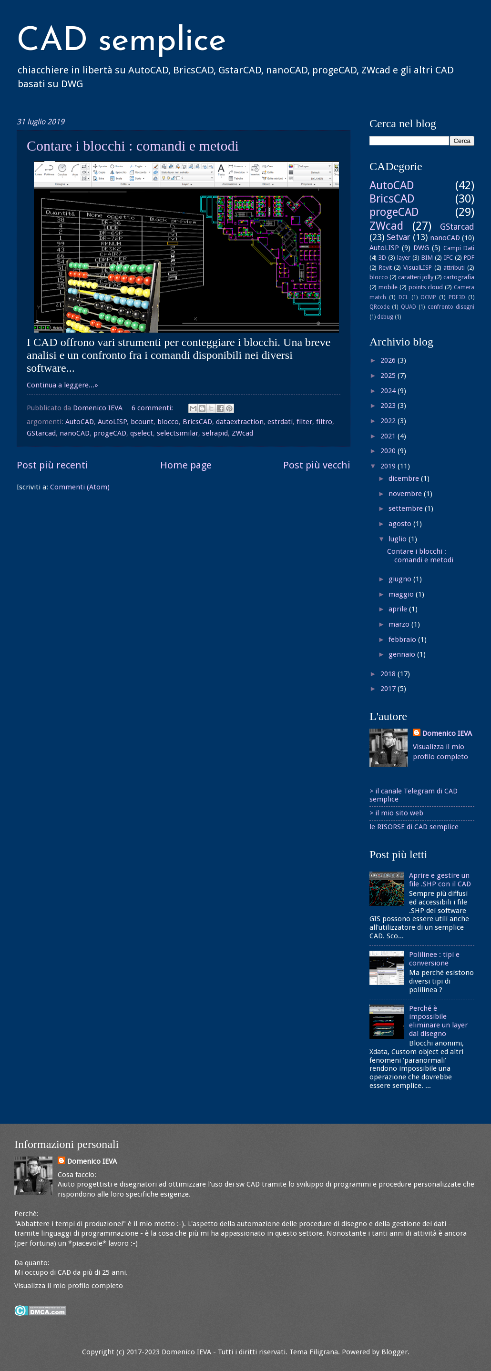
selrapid (215, 433)
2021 (389, 436)
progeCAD (109, 433)
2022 (389, 420)
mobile (388, 287)
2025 (389, 375)
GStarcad (41, 433)
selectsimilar (177, 433)
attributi (454, 267)
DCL (404, 297)
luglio (399, 539)
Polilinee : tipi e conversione (434, 958)
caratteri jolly (415, 277)
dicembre (405, 478)
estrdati (280, 421)
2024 (389, 390)
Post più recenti (52, 465)
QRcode (379, 307)
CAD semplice (121, 42)
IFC (448, 257)
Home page (186, 465)
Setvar (398, 237)
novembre (406, 493)
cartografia (458, 277)
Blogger (394, 1352)
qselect (141, 433)
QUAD (408, 307)
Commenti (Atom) (80, 487)
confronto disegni (451, 307)
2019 (389, 466)
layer (403, 257)
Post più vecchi (316, 465)
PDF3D (457, 297)
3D (382, 257)
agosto (401, 523)
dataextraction (240, 421)
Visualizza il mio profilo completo (68, 1285)
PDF (469, 257)
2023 (389, 405)
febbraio (403, 639)
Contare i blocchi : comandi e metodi (133, 145)
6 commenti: (153, 408)
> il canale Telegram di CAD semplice (413, 795)
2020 (389, 451)
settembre (407, 508)
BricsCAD (197, 421)
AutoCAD (79, 421)
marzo (400, 624)
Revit (385, 267)
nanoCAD (75, 433)
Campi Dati (458, 248)
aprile (399, 609)
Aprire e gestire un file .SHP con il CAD (440, 879)
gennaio (403, 654)
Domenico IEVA (447, 733)
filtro (324, 421)
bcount (142, 421)
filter (304, 421)
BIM (427, 257)
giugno (401, 579)
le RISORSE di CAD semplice (414, 827)
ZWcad (242, 433)
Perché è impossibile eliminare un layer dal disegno (438, 1021)
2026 (389, 360)
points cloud (426, 287)
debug (385, 317)
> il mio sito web (396, 813)
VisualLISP (417, 267)
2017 (389, 688)
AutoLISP (112, 421)
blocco (168, 421)
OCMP (428, 297)
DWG (421, 248)
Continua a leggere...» (62, 385)
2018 (389, 674)
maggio (402, 594)
